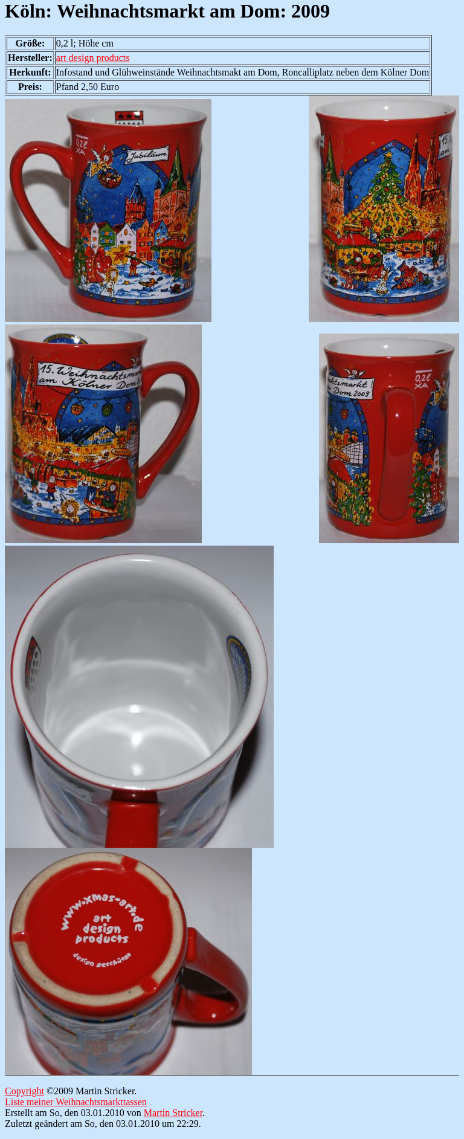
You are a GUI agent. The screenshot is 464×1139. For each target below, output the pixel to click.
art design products (93, 58)
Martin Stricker (173, 1113)
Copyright (24, 1091)
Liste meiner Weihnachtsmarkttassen (76, 1102)
